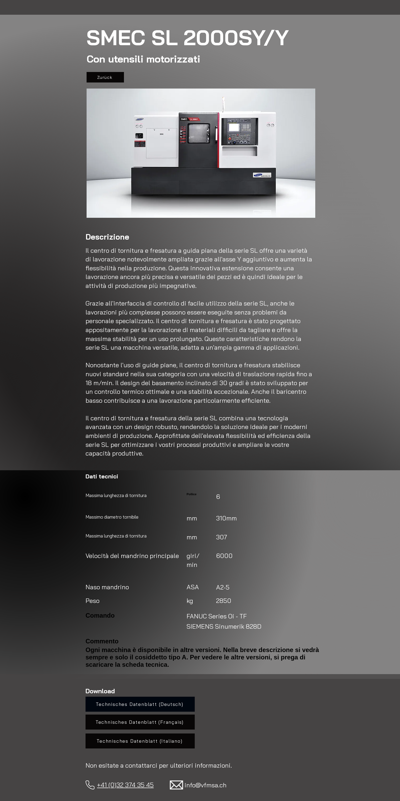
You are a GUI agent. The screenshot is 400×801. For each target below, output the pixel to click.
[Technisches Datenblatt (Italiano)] (140, 740)
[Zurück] (105, 77)
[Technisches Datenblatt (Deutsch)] (140, 704)
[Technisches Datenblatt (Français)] (140, 722)
